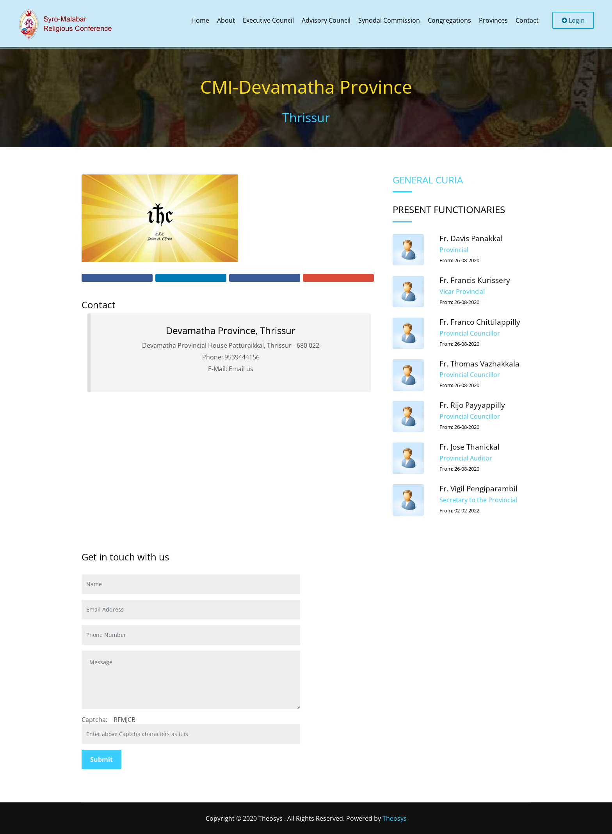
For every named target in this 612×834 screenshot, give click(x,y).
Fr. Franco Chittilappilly (479, 322)
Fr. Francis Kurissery (474, 280)
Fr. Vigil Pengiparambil (478, 489)
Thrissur (306, 117)
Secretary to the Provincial (478, 500)
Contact (527, 20)
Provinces (493, 20)
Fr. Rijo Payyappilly (472, 405)
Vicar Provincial (462, 291)
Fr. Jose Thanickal (469, 447)
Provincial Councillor (469, 333)
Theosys (394, 818)
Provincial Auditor (465, 458)
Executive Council (268, 20)
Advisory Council (326, 20)
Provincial (453, 249)
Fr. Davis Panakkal (471, 238)
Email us (241, 369)
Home (200, 20)
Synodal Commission (389, 20)
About (226, 20)
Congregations (449, 20)
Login (573, 20)
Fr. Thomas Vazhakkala (479, 364)
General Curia (428, 179)
